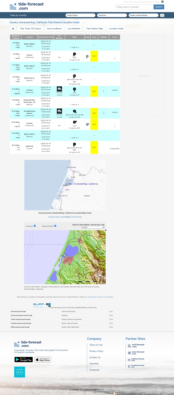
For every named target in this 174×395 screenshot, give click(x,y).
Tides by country (18, 15)
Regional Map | (54, 217)
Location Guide (116, 28)
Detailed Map (76, 217)
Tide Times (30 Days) (30, 28)
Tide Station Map (94, 28)
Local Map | (66, 217)
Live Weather (73, 28)
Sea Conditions (54, 28)
